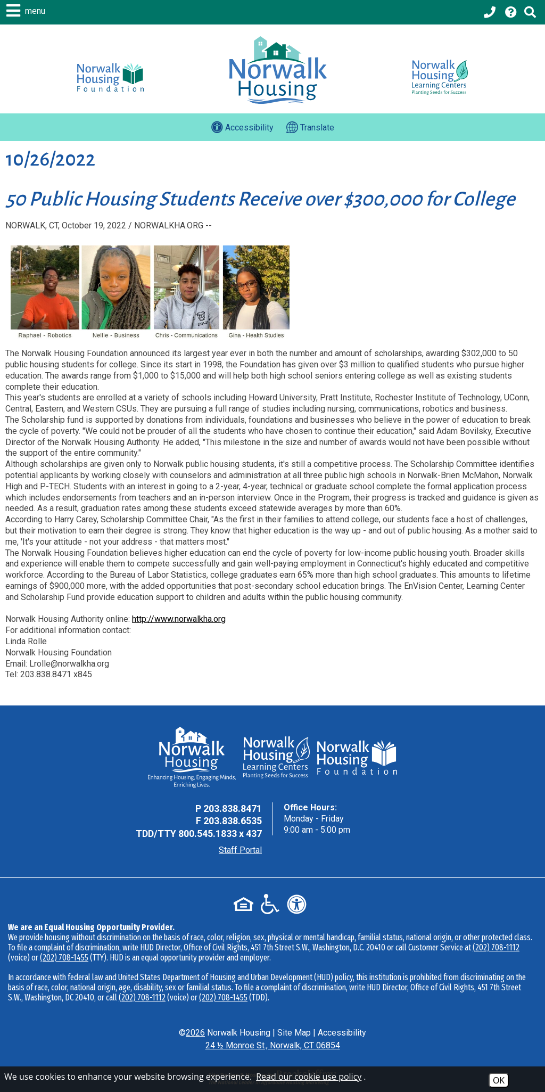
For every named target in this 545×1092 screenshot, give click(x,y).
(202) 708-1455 (64, 958)
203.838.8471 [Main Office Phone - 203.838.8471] (232, 808)
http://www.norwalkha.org (179, 619)
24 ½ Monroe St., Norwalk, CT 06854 (272, 1045)
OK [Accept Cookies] (499, 1080)
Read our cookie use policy (308, 1076)
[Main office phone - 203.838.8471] (491, 12)
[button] (27, 11)
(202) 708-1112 (496, 947)
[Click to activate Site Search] (530, 12)
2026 (195, 1033)
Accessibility (342, 1033)
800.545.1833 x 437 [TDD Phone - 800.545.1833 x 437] (220, 833)
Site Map (294, 1033)
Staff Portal (240, 850)
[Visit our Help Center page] (511, 12)
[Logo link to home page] (278, 70)
